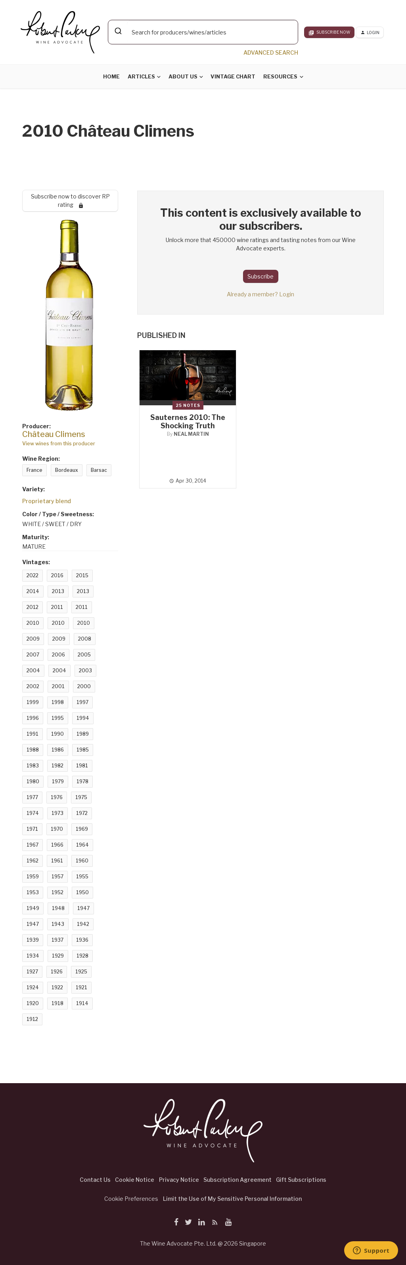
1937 (57, 940)
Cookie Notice (134, 1179)
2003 (85, 671)
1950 (82, 892)
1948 (58, 908)
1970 (57, 829)
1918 (57, 1003)
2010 (33, 623)
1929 (58, 956)
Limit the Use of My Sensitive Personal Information (232, 1198)
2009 (33, 639)
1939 (33, 940)
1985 (83, 750)
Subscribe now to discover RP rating (70, 200)
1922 (57, 987)
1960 (82, 861)
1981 (82, 766)
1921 (81, 987)
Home (111, 76)
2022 (32, 575)
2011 (57, 607)
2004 (33, 671)
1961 (57, 861)
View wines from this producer (58, 443)
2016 (57, 575)
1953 (33, 892)
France (34, 470)
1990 (57, 734)
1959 (33, 877)
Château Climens (53, 434)
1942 (83, 924)
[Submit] (117, 31)
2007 (33, 655)
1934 (33, 956)
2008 (84, 639)
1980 (33, 781)
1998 (58, 702)
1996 (33, 718)
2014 (33, 591)
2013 (58, 591)
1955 (82, 877)
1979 (58, 781)
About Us (183, 76)
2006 (58, 655)
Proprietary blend (46, 501)
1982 (57, 766)
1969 (82, 829)
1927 (32, 972)
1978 (82, 781)
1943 (58, 924)
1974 (33, 813)
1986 (58, 750)
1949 (33, 908)
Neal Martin (191, 434)
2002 (33, 686)
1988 (33, 750)
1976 (57, 797)
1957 (57, 877)
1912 (32, 1019)
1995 (58, 718)
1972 (82, 813)
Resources (280, 76)
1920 (33, 1003)
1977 (32, 797)
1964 (82, 845)
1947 (83, 908)
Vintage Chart (233, 76)
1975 (81, 797)
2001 (58, 686)
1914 (82, 1003)
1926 (57, 972)
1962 (32, 861)
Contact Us (95, 1179)
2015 (82, 575)
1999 (33, 702)
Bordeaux (66, 470)
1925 (81, 972)
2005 (84, 655)
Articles (141, 76)
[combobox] (203, 32)
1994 (83, 718)
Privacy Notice (179, 1179)
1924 (33, 987)
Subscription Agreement (237, 1179)
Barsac (99, 470)
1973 (57, 813)
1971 (32, 829)
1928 (82, 956)
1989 (83, 734)
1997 (82, 702)
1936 (82, 940)
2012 (32, 607)
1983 (33, 766)
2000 (84, 686)
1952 (57, 892)
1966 (57, 845)
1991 (32, 734)
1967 (32, 845)
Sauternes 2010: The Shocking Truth (187, 421)
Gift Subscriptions (301, 1179)
